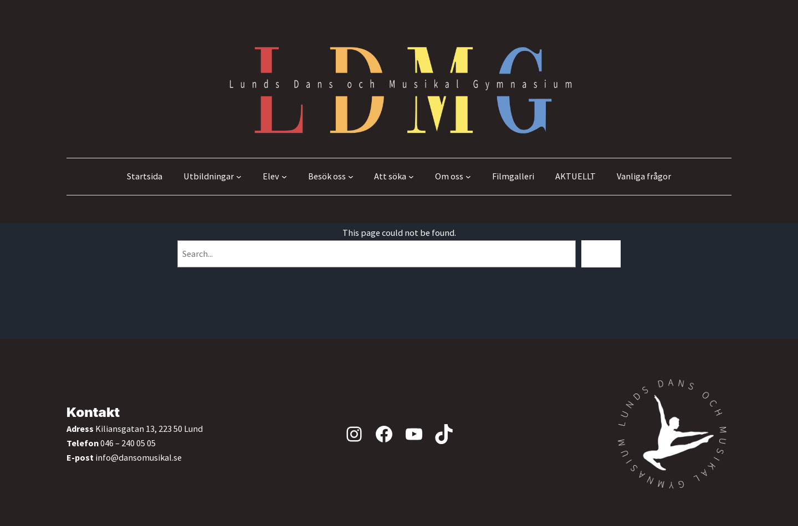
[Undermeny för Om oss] (468, 176)
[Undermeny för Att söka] (411, 176)
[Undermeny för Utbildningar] (239, 176)
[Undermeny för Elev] (284, 176)
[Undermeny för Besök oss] (351, 176)
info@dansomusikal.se (138, 457)
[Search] (601, 254)
